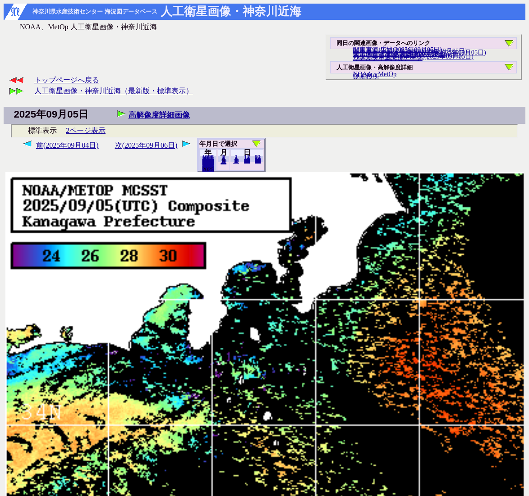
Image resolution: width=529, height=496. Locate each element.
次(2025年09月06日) (146, 145)
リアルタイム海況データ (388, 57)
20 (247, 161)
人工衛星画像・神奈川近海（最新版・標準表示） (113, 91)
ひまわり (365, 76)
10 (236, 161)
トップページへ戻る (66, 80)
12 (223, 162)
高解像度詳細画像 (159, 115)
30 (258, 161)
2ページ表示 (86, 130)
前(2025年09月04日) (67, 145)
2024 (208, 169)
